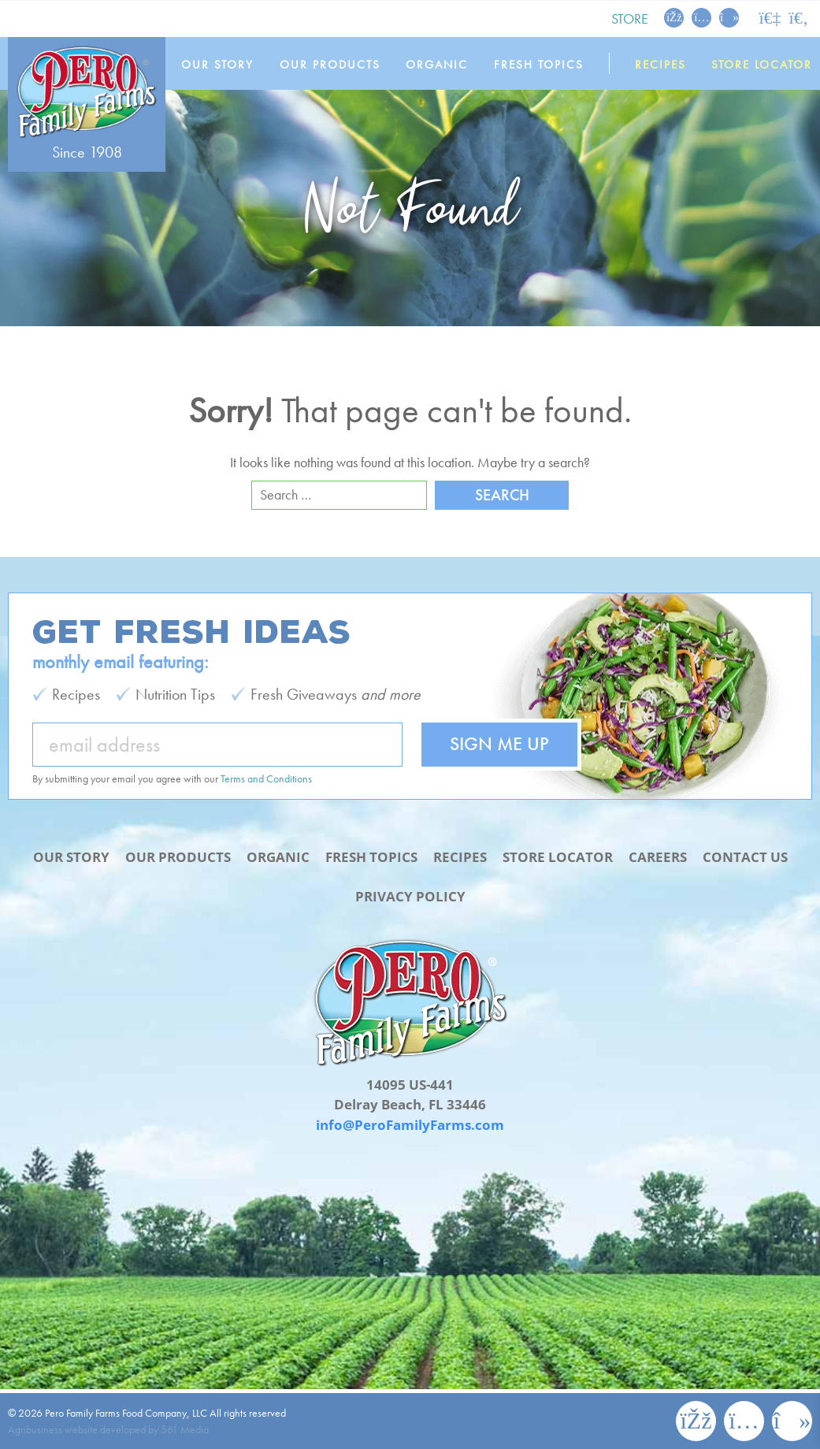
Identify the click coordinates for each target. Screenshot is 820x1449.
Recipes (660, 64)
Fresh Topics (539, 64)
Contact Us (745, 857)
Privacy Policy (410, 896)
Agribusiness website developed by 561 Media (108, 1429)
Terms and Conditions (266, 778)
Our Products (330, 64)
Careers (658, 857)
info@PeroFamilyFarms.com (410, 1125)
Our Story (217, 64)
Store (629, 18)
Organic (437, 64)
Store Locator (761, 64)
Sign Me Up (499, 743)
